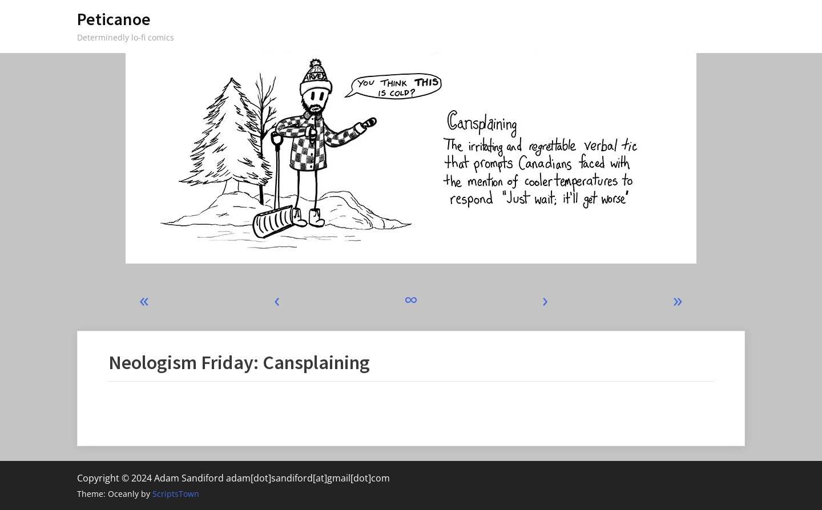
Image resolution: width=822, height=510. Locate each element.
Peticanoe (114, 19)
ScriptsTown (175, 493)
